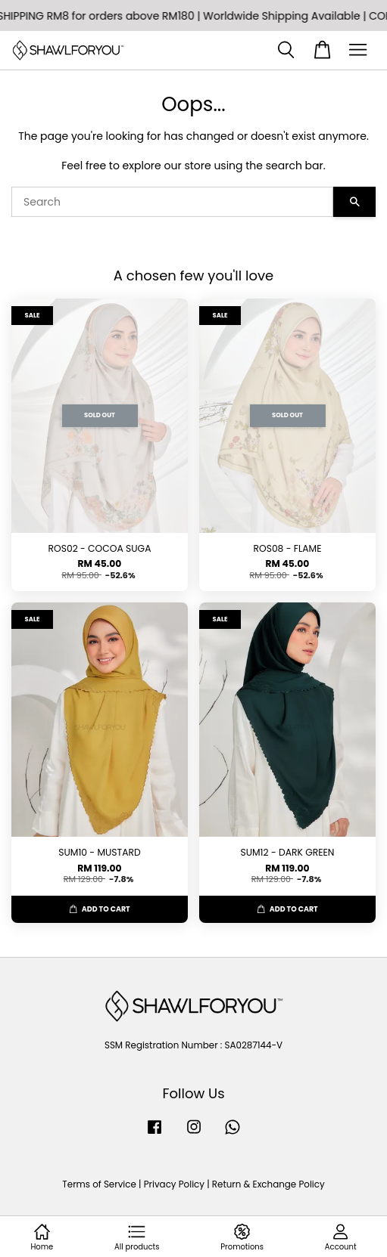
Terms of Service (99, 1184)
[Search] (172, 202)
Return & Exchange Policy (268, 1184)
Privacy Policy (174, 1184)
